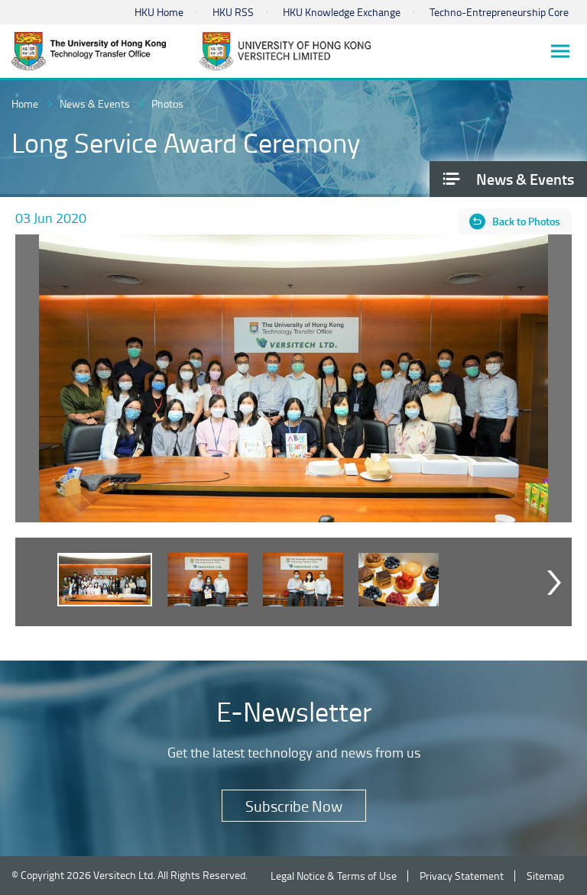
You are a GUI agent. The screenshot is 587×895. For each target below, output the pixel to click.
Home (24, 103)
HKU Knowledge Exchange (342, 12)
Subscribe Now (293, 805)
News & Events (95, 103)
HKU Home (159, 12)
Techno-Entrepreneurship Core (499, 12)
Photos (167, 103)
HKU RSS (233, 12)
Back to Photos (526, 221)
